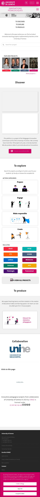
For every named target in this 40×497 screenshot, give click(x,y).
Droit (11, 264)
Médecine (29, 275)
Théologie (10, 286)
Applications (5, 456)
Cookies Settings (20, 484)
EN (31, 3)
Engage (20, 213)
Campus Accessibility (7, 445)
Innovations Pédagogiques (15, 9)
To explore (20, 24)
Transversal (29, 286)
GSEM (29, 269)
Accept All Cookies (20, 493)
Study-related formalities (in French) (11, 459)
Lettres (10, 275)
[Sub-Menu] (37, 9)
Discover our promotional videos (20, 166)
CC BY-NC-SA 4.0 (20, 420)
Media (3, 470)
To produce (20, 27)
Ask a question (5, 463)
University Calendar (7, 449)
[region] (20, 484)
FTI (10, 269)
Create (20, 244)
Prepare (20, 197)
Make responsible (20, 229)
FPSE (29, 264)
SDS (29, 280)
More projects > (31, 89)
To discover (20, 22)
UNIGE (31, 415)
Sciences (10, 280)
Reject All (20, 489)
